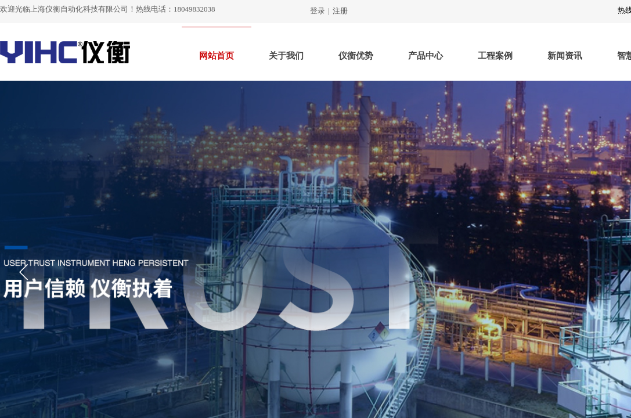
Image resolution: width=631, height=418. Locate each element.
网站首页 (216, 55)
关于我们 (286, 55)
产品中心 (425, 55)
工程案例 (495, 55)
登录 (317, 10)
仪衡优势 (355, 55)
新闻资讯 (564, 55)
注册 (340, 10)
